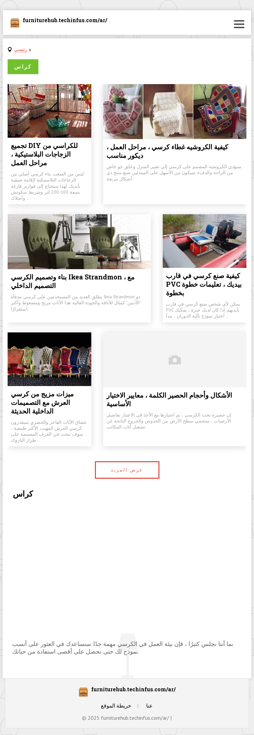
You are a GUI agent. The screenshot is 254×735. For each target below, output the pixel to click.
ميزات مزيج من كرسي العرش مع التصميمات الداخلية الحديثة (42, 402)
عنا (149, 705)
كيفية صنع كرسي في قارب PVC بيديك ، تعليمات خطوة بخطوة (204, 284)
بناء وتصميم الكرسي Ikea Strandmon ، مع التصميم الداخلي (73, 281)
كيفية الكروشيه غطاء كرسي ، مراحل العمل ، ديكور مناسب (167, 151)
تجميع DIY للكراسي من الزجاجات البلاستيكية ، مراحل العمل (44, 154)
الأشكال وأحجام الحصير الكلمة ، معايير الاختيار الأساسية (169, 399)
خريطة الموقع (116, 705)
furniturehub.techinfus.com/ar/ (65, 21)
